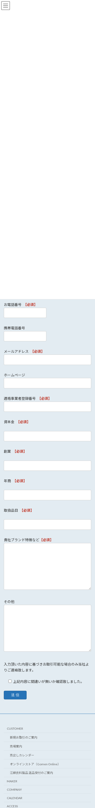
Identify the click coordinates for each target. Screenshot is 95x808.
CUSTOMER (15, 728)
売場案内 (16, 746)
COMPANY (14, 789)
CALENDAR (14, 798)
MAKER (12, 781)
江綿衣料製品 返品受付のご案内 (31, 773)
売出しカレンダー (22, 755)
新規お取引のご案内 (23, 737)
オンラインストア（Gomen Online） (35, 764)
